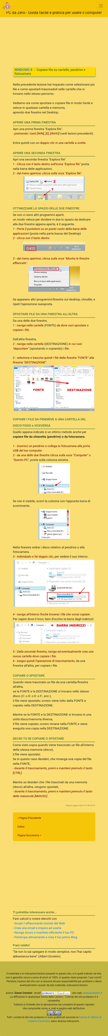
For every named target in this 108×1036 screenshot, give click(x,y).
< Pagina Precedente (29, 817)
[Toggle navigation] (100, 6)
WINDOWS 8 (23, 70)
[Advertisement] (54, 39)
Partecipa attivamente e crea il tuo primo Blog (46, 937)
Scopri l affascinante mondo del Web (40, 923)
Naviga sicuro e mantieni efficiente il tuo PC (44, 932)
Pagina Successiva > (29, 835)
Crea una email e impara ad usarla (38, 928)
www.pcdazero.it (92, 992)
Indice (21, 826)
